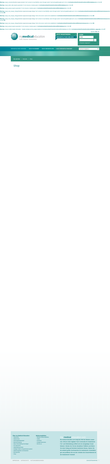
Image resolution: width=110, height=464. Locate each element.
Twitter (38, 438)
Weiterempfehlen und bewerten (21, 450)
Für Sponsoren (17, 445)
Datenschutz (17, 438)
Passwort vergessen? (85, 43)
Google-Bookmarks (41, 442)
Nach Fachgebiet (34, 48)
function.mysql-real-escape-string (26, 11)
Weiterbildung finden (18, 447)
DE (96, 31)
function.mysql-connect (18, 2)
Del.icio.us (39, 444)
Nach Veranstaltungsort (64, 48)
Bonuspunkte (17, 452)
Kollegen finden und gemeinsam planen (23, 449)
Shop (15, 454)
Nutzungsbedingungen (19, 440)
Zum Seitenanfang (92, 460)
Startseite (25, 59)
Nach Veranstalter (48, 48)
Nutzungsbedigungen (37, 460)
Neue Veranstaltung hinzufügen (21, 444)
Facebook (39, 440)
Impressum (16, 437)
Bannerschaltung (18, 442)
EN (98, 31)
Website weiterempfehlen (43, 437)
